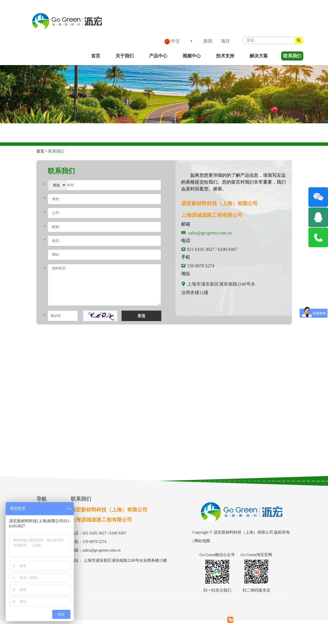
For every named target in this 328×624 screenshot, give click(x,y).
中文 (172, 41)
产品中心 (158, 55)
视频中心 (192, 55)
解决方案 (259, 55)
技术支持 (225, 55)
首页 (95, 55)
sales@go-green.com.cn (210, 232)
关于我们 (125, 55)
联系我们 (292, 55)
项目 (225, 41)
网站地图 (202, 541)
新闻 (207, 41)
